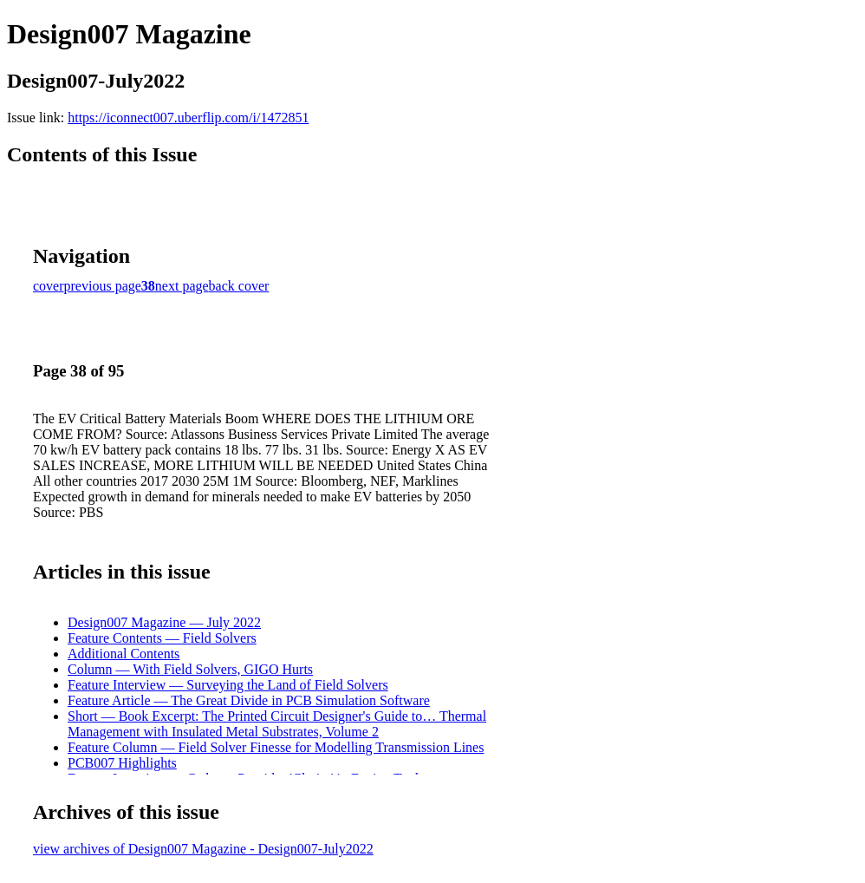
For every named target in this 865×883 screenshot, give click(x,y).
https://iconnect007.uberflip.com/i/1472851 (188, 117)
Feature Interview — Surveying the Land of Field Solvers (228, 684)
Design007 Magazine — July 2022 (164, 622)
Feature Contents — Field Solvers (162, 638)
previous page (102, 285)
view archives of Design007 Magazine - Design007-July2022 (203, 848)
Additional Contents (123, 653)
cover (48, 285)
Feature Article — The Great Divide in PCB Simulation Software (249, 700)
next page (182, 285)
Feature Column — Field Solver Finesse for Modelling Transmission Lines (276, 747)
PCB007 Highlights (122, 762)
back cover (239, 285)
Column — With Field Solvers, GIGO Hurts (190, 669)
